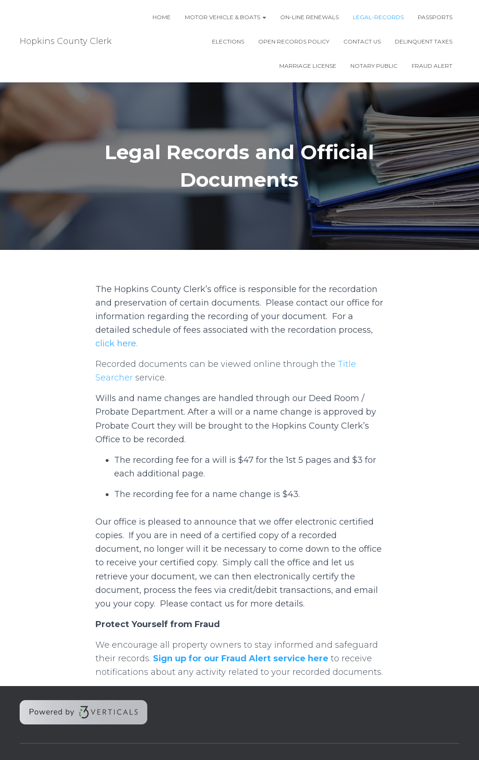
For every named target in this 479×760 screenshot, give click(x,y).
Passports (435, 17)
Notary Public (374, 65)
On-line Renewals (309, 17)
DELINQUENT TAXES (423, 41)
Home (161, 17)
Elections (228, 41)
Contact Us (362, 41)
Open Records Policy (293, 41)
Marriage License (307, 65)
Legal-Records (378, 17)
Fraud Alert (432, 65)
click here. (116, 343)
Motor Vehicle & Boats (225, 17)
